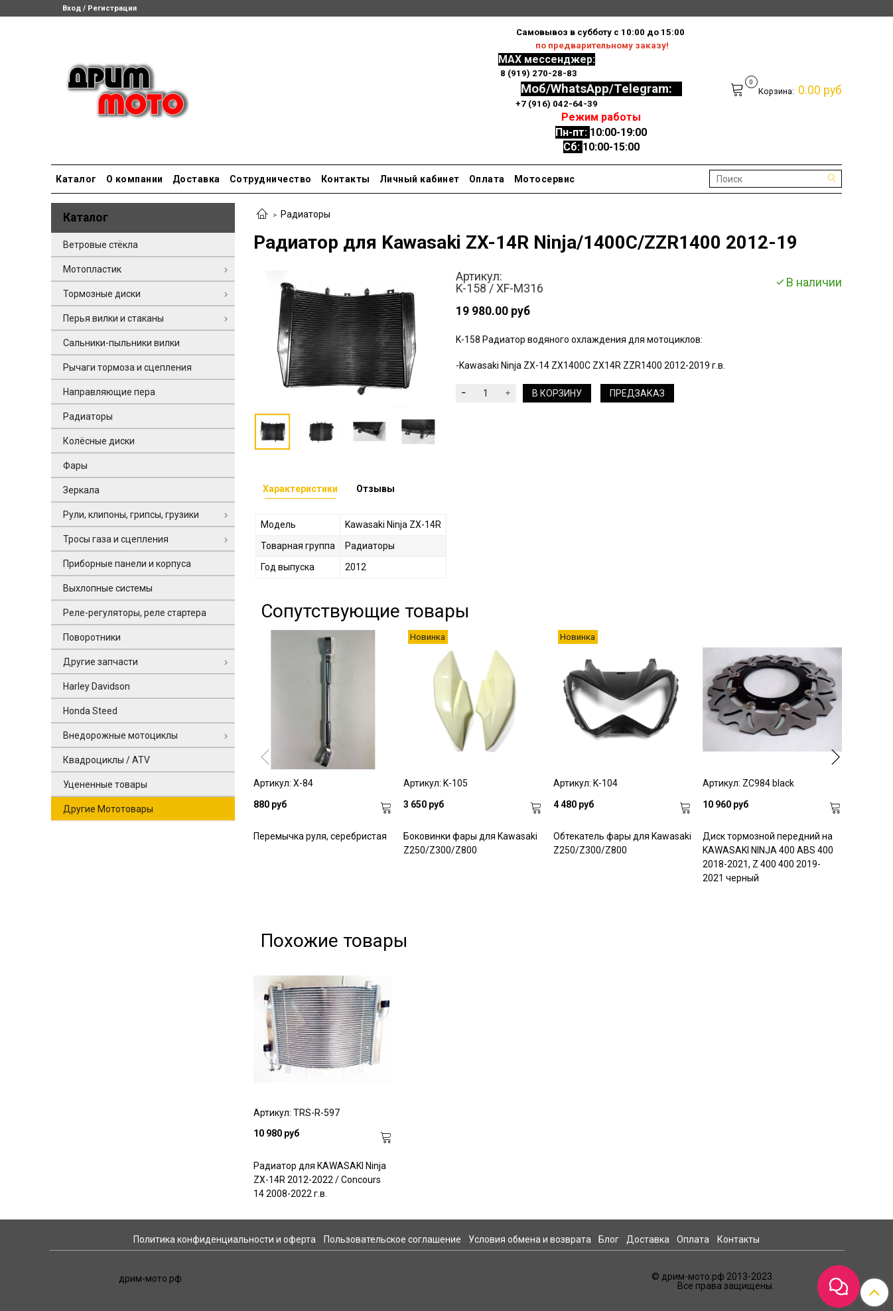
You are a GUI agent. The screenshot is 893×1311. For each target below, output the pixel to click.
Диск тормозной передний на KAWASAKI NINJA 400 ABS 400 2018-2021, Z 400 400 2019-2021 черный (768, 857)
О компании (134, 179)
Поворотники (92, 637)
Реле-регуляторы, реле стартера (134, 612)
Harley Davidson (96, 686)
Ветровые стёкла (100, 244)
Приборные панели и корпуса (127, 563)
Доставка (196, 179)
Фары (75, 465)
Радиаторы (305, 214)
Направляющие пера (109, 392)
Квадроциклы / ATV (106, 760)
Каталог (76, 179)
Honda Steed (90, 711)
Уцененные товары (105, 784)
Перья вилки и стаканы (113, 318)
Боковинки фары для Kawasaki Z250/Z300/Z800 (470, 843)
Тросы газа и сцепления (116, 539)
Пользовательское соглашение (392, 1239)
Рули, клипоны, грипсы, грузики (131, 514)
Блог (608, 1239)
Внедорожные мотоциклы (120, 735)
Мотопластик (92, 269)
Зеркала (81, 490)
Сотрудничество (271, 179)
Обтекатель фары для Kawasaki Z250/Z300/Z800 (622, 843)
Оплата (487, 179)
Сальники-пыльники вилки (121, 343)
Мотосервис (544, 179)
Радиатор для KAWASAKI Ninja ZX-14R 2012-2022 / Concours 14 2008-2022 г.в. (319, 1179)
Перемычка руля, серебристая (320, 836)
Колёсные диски (99, 441)
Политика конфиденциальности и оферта (224, 1239)
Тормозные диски (102, 293)
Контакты (345, 179)
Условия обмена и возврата (529, 1239)
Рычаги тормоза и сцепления (127, 367)
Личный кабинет (419, 179)
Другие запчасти (100, 661)
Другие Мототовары (108, 809)
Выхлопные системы (108, 588)
